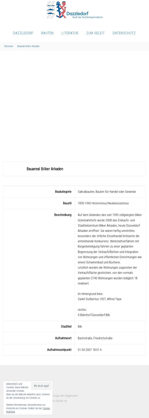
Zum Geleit (95, 33)
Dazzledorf (23, 33)
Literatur (70, 33)
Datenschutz (124, 33)
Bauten (47, 33)
